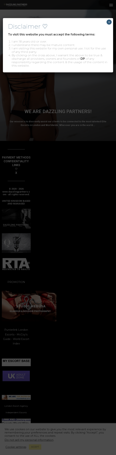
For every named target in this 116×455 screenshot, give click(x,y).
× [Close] (109, 22)
